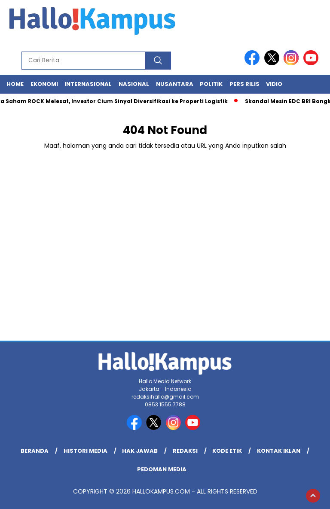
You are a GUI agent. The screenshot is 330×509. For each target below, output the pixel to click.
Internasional (88, 84)
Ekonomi (44, 84)
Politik (211, 84)
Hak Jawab (140, 451)
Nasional (134, 84)
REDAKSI (185, 451)
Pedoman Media (161, 469)
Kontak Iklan (278, 451)
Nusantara (174, 84)
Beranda (35, 451)
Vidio (274, 84)
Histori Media (85, 451)
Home (15, 84)
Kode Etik (227, 451)
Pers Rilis (244, 84)
